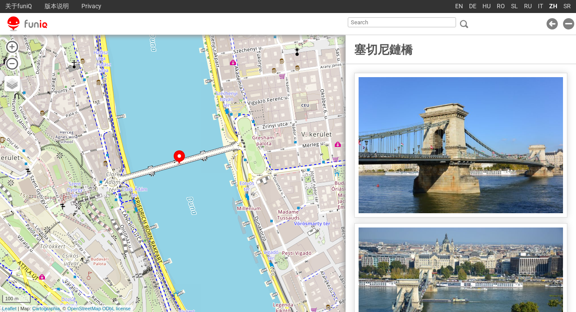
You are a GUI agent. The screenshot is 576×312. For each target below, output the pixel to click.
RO (501, 6)
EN (459, 6)
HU (486, 6)
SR (567, 6)
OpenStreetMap (84, 308)
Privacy (91, 6)
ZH (553, 6)
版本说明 (57, 6)
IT (540, 6)
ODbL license (116, 308)
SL (514, 6)
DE (472, 6)
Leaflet (9, 308)
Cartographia (46, 308)
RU (528, 6)
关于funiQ (18, 6)
